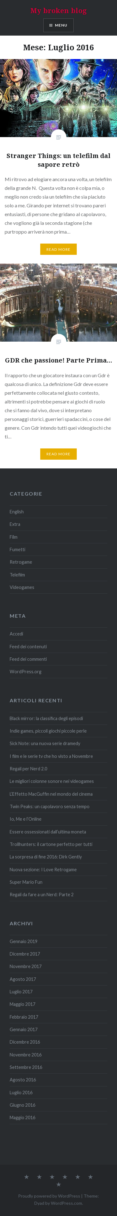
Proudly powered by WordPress (49, 1196)
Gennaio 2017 (23, 1029)
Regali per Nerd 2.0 (28, 768)
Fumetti (17, 549)
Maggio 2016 (22, 1117)
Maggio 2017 (22, 1004)
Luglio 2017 (21, 991)
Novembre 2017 (25, 966)
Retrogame (21, 562)
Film (13, 537)
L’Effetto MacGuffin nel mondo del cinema (51, 794)
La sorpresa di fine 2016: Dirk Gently (46, 856)
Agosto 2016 (23, 1079)
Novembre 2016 (25, 1054)
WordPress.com (66, 1203)
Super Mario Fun (26, 882)
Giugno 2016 (22, 1105)
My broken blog (58, 10)
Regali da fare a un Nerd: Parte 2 (42, 894)
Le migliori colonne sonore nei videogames (52, 781)
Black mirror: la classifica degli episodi (46, 718)
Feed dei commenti (28, 659)
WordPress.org (25, 671)
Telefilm (17, 574)
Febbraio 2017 (24, 1017)
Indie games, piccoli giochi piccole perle (48, 731)
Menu (61, 25)
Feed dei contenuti (28, 646)
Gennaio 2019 (23, 941)
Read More (58, 249)
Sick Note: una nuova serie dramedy (45, 743)
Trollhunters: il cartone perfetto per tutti (51, 844)
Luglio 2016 (21, 1092)
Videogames (22, 587)
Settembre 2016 (26, 1067)
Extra (15, 524)
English (17, 511)
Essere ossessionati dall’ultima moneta (48, 831)
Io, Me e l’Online (25, 819)
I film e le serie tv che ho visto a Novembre (51, 756)
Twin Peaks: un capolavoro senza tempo (50, 806)
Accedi (16, 633)
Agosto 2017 (23, 979)
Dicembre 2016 (25, 1042)
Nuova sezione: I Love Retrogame (43, 869)
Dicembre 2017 (25, 953)
